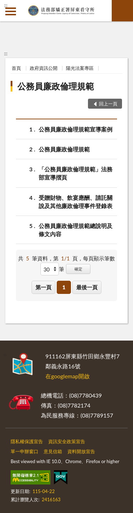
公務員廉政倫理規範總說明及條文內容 (75, 229)
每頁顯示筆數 (99, 258)
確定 (78, 268)
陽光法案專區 (80, 68)
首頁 (16, 68)
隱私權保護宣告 (27, 441)
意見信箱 (53, 451)
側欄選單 (10, 11)
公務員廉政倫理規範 (55, 86)
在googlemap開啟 (67, 376)
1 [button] (64, 287)
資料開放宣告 (81, 451)
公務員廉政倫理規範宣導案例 (75, 129)
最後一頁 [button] (87, 287)
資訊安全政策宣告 (66, 441)
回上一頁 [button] (108, 104)
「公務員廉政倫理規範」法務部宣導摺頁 (75, 173)
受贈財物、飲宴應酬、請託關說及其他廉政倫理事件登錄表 (75, 201)
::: (5, 5)
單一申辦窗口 (24, 451)
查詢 (122, 10)
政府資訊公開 (43, 68)
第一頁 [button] (43, 287)
